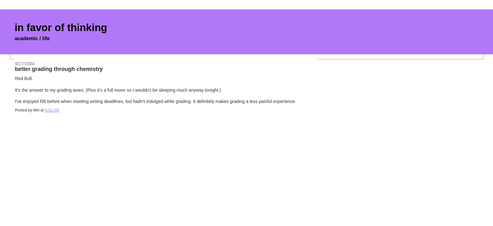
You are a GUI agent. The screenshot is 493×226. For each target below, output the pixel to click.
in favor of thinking (60, 27)
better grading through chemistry (58, 69)
